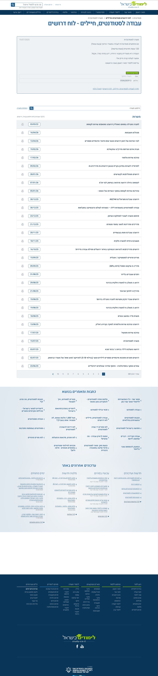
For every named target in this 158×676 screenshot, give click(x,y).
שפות (77, 595)
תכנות (77, 609)
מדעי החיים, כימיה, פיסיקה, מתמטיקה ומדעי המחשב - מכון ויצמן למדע (30, 507)
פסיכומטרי (100, 12)
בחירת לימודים (52, 12)
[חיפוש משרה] (86, 108)
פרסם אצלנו (48, 4)
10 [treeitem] (58, 374)
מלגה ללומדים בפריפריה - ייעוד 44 (63, 478)
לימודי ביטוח (77, 613)
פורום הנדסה (54, 604)
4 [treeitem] (88, 374)
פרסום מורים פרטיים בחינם (131, 488)
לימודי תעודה (114, 12)
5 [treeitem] (83, 374)
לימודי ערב (116, 610)
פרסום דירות (135, 484)
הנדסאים (117, 601)
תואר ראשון (140, 12)
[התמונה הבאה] (52, 374)
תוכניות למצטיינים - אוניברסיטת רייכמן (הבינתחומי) (127, 479)
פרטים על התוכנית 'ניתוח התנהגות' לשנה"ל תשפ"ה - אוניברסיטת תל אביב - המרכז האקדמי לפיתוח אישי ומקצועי (30, 486)
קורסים (118, 607)
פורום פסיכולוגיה (52, 607)
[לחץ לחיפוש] (31, 108)
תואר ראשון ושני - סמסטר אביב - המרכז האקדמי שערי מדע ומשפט (32, 515)
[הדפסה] (22, 124)
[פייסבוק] (77, 646)
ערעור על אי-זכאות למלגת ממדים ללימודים (96, 501)
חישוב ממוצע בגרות (31, 592)
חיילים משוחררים (34, 12)
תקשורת (97, 603)
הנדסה (87, 594)
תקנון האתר (34, 595)
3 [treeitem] (93, 374)
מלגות (65, 12)
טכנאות (66, 597)
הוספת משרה (22, 108)
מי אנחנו (58, 4)
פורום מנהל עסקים (52, 589)
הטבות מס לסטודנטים (132, 497)
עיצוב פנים (86, 605)
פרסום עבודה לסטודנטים (131, 493)
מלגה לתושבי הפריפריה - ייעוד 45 (64, 484)
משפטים (97, 589)
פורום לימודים (136, 610)
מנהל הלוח (97, 88)
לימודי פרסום (66, 593)
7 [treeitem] (73, 374)
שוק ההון (76, 592)
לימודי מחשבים (66, 609)
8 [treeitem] (68, 374)
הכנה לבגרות (86, 12)
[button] (79, 124)
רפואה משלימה (66, 601)
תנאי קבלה (137, 592)
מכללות (138, 601)
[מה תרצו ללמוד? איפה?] (29, 5)
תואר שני (127, 12)
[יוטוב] (82, 646)
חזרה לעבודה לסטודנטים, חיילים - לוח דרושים (121, 88)
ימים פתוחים (137, 604)
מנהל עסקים (96, 592)
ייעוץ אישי (17, 12)
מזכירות (66, 589)
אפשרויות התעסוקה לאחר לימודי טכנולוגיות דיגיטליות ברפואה (96, 487)
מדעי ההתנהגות (96, 599)
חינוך (77, 601)
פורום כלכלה (54, 598)
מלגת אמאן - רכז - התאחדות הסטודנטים (66, 499)
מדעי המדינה (87, 598)
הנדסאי (74, 12)
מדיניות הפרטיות (32, 604)
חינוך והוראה (97, 607)
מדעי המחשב (87, 590)
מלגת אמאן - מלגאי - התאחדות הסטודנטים (65, 507)
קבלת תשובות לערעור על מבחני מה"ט (95, 494)
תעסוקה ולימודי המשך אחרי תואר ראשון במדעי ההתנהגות (96, 509)
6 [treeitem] (78, 374)
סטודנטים (137, 18)
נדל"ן (77, 589)
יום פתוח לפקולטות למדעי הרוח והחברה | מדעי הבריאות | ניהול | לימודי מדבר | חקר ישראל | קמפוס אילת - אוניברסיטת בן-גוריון (30, 497)
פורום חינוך (54, 601)
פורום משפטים (53, 592)
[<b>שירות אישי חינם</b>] (32, 589)
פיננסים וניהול (76, 605)
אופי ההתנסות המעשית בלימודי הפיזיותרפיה (97, 479)
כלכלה (97, 595)
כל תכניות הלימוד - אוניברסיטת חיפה (30, 478)
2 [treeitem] (98, 374)
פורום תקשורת (53, 595)
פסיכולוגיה (86, 608)
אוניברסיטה (137, 598)
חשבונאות (96, 611)
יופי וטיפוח (75, 598)
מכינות (118, 598)
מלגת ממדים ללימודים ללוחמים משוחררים (65, 491)
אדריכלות (86, 602)
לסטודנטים (34, 598)
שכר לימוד (137, 595)
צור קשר (35, 601)
